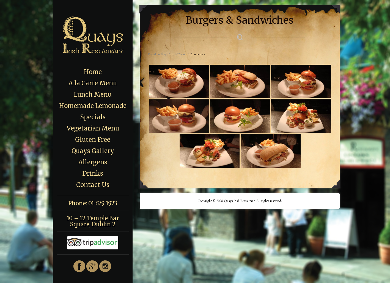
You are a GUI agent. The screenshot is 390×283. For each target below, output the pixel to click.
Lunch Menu (93, 94)
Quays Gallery (93, 151)
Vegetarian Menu (93, 128)
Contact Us (92, 185)
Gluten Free (92, 139)
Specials (93, 117)
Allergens (92, 162)
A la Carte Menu (92, 83)
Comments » (197, 54)
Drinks (92, 173)
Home (93, 72)
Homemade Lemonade (93, 106)
